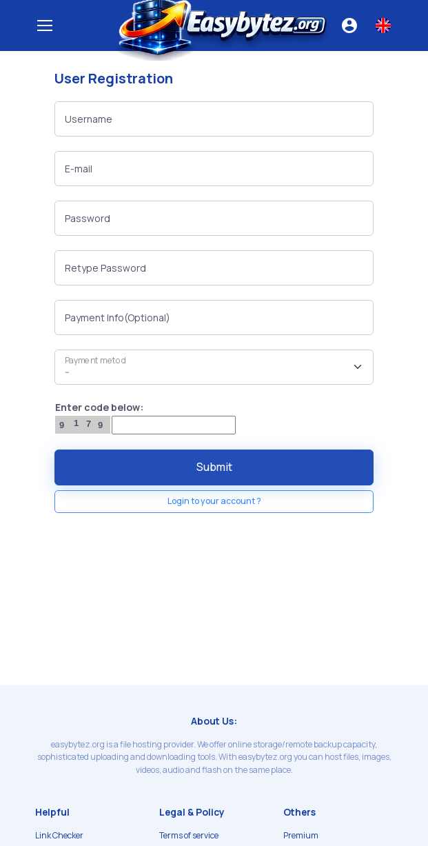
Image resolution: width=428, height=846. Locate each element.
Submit (214, 466)
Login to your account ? (214, 501)
